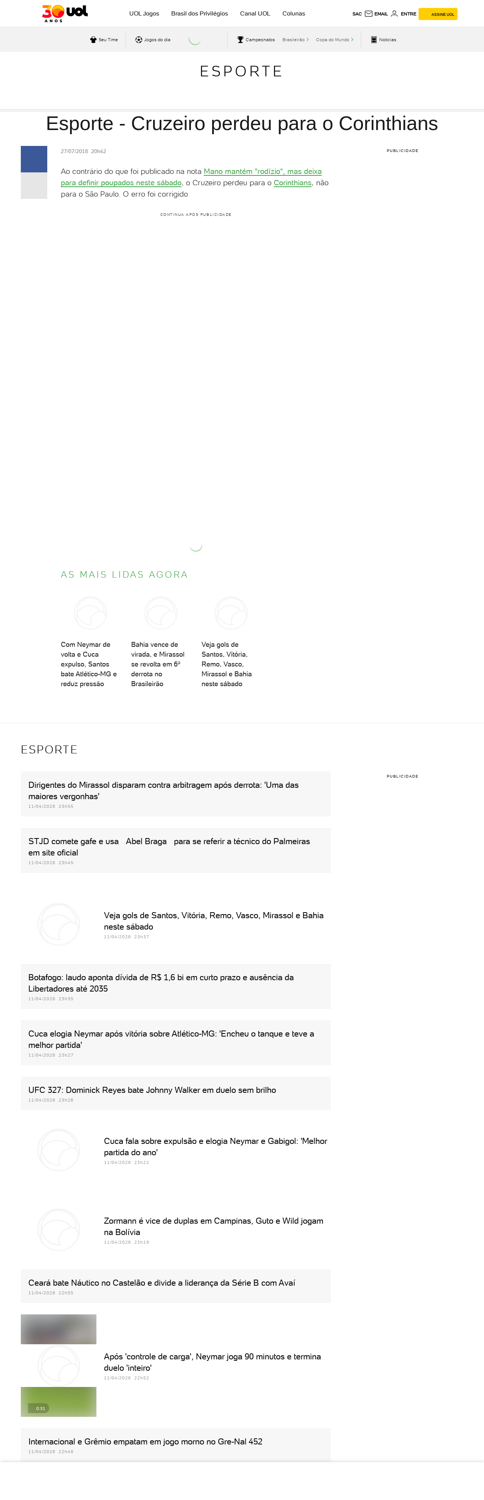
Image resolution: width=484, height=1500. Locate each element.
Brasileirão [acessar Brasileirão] (293, 39)
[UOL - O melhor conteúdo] (64, 13)
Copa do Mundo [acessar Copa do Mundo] (332, 39)
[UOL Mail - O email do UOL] (376, 14)
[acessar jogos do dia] (152, 39)
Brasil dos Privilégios (199, 13)
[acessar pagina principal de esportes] (382, 39)
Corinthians (293, 182)
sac (357, 14)
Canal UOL (255, 13)
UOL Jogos (144, 13)
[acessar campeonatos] (255, 39)
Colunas (293, 13)
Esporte (242, 71)
